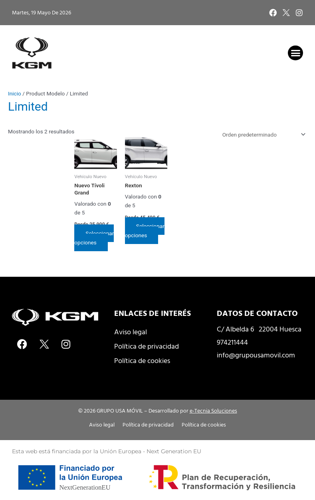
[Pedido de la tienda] (262, 134)
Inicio (14, 93)
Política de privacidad (146, 346)
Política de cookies (142, 360)
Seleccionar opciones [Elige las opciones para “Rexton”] (144, 230)
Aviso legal (130, 331)
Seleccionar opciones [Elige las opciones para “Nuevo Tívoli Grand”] (94, 238)
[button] (295, 53)
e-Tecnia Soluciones (213, 411)
